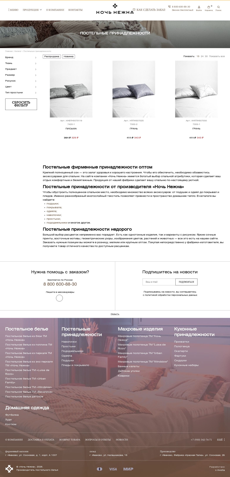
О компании (52, 10)
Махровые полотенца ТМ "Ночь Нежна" (139, 338)
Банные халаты (128, 366)
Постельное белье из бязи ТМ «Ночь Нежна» (26, 338)
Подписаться (186, 282)
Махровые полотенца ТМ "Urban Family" (140, 355)
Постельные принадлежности (82, 332)
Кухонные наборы (186, 365)
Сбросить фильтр (21, 104)
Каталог (18, 51)
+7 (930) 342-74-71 (201, 440)
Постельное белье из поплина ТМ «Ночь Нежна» (28, 347)
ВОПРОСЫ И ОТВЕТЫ (98, 440)
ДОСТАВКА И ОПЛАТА (41, 440)
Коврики (123, 376)
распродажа (51, 57)
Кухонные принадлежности (194, 332)
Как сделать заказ (152, 10)
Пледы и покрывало (75, 365)
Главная (9, 51)
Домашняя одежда (27, 408)
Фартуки (180, 356)
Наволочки (69, 342)
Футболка (12, 415)
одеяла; (52, 211)
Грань (134, 129)
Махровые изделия (140, 329)
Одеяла (67, 356)
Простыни (69, 346)
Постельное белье (26, 329)
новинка (68, 57)
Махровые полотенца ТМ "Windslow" (143, 362)
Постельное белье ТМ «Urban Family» (25, 381)
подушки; (53, 204)
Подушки (68, 361)
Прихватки (181, 342)
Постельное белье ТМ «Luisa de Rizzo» (27, 372)
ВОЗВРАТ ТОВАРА (69, 440)
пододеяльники (57, 223)
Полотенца (182, 346)
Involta (221, 470)
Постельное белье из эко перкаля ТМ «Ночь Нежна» (29, 364)
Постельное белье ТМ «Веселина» (29, 392)
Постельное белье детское (24, 397)
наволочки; (54, 215)
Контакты (72, 10)
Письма (71, 129)
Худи (8, 420)
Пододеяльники (72, 351)
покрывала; (54, 207)
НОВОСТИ (122, 440)
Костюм (10, 424)
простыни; (54, 219)
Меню (10, 10)
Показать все (217, 56)
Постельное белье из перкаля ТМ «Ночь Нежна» (28, 355)
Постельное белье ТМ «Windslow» (28, 387)
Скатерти (181, 351)
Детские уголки (129, 371)
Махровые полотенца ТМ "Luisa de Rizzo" (142, 347)
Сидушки (180, 361)
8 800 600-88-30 (182, 7)
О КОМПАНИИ (14, 440)
